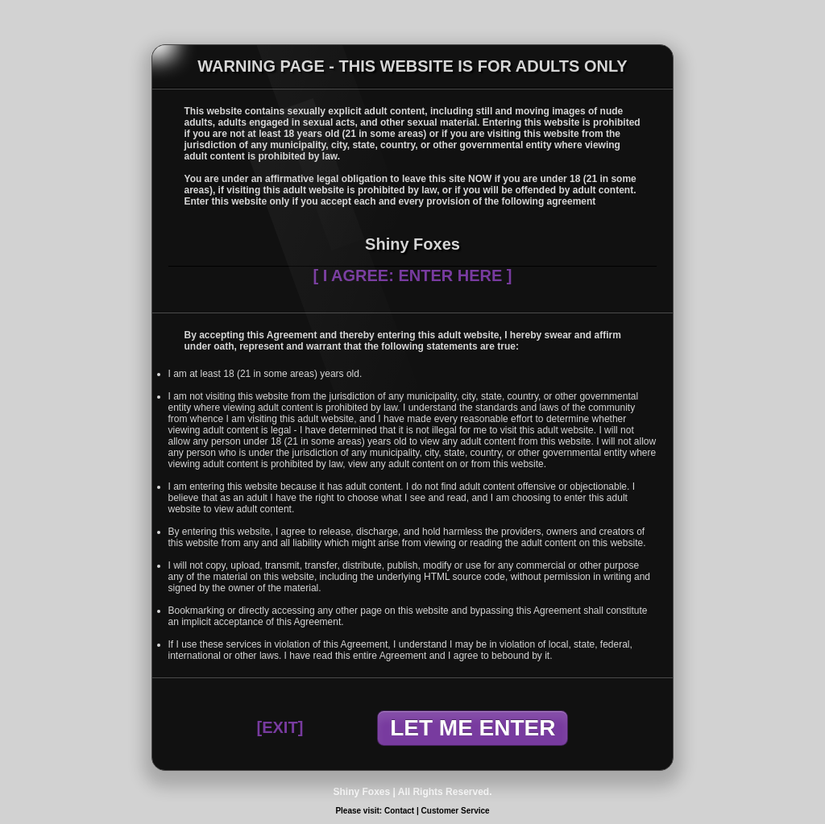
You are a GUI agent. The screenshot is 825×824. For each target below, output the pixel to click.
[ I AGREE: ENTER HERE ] (412, 275)
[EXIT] (280, 727)
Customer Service (455, 810)
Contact (399, 810)
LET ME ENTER (472, 727)
